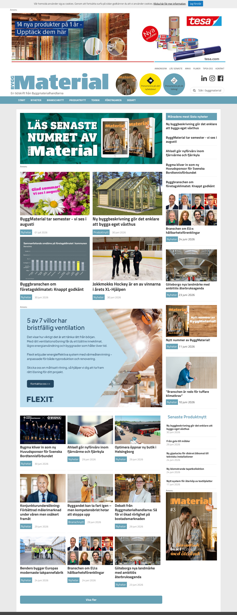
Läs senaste (175, 68)
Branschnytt (55, 100)
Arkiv (188, 68)
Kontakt (219, 68)
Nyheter (36, 100)
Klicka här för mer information (170, 3)
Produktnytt (77, 100)
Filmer (196, 68)
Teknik (95, 100)
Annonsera (161, 68)
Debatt (131, 100)
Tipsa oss (208, 68)
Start (21, 100)
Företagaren (113, 100)
